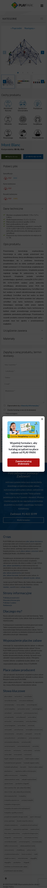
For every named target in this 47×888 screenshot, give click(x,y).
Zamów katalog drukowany (23, 462)
